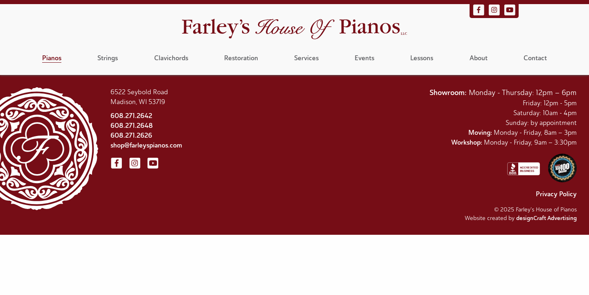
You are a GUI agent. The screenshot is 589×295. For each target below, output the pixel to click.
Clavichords (171, 58)
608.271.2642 (131, 115)
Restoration (241, 58)
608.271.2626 (131, 135)
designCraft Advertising (546, 218)
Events (364, 58)
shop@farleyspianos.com (146, 145)
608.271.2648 (131, 125)
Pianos (51, 58)
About (479, 58)
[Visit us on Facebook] (479, 13)
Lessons (421, 58)
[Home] (294, 30)
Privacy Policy (556, 194)
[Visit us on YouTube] (509, 13)
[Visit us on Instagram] (495, 13)
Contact (535, 58)
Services (306, 58)
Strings (107, 58)
